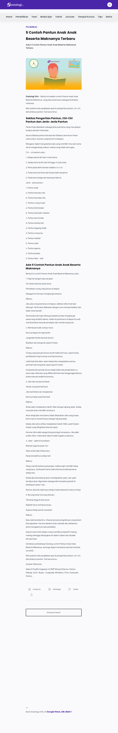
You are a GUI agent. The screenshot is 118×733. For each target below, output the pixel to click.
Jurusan (69, 16)
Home (9, 16)
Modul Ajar (46, 16)
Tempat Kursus (86, 16)
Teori (34, 16)
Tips (100, 16)
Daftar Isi (111, 16)
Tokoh (58, 16)
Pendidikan (22, 16)
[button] (35, 589)
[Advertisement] (54, 636)
